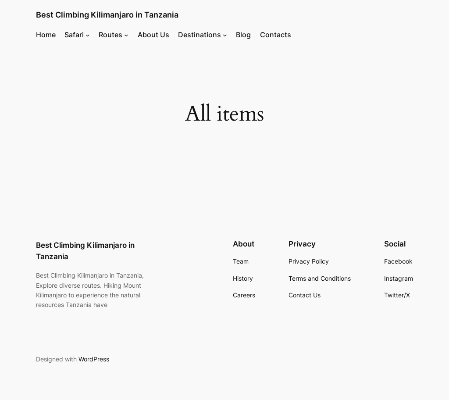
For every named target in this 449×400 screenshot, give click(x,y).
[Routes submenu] (126, 34)
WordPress (93, 359)
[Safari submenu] (88, 34)
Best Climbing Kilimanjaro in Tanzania (107, 14)
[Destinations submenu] (225, 34)
